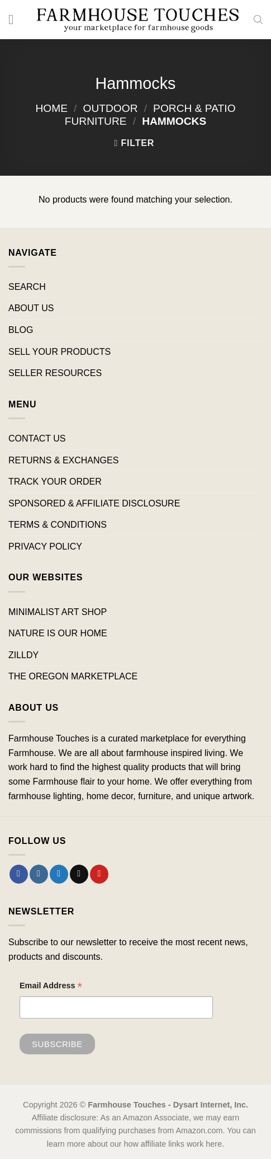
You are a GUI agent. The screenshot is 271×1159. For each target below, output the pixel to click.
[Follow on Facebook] (18, 874)
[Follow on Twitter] (59, 874)
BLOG (20, 330)
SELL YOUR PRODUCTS (59, 351)
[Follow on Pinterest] (99, 874)
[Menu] (15, 19)
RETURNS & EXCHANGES (63, 460)
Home (51, 108)
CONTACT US (37, 438)
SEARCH (27, 287)
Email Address (51, 987)
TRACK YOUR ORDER (55, 481)
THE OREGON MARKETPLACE (72, 676)
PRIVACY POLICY (45, 546)
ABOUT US (31, 308)
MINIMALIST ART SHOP (57, 612)
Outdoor (110, 108)
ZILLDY (23, 655)
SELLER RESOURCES (55, 373)
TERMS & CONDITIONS (57, 524)
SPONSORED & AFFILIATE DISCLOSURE (94, 503)
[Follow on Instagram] (39, 874)
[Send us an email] (79, 874)
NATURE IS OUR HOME (57, 633)
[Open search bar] (258, 19)
